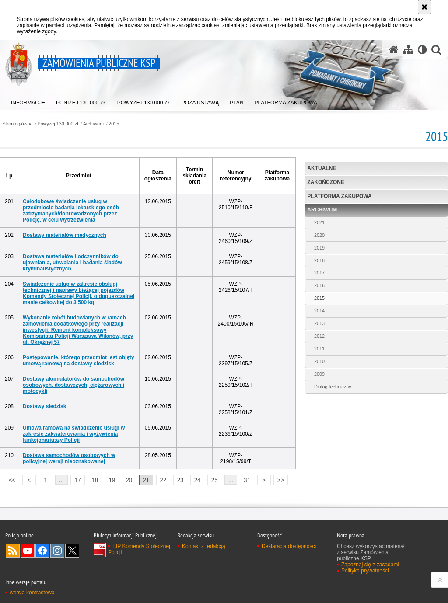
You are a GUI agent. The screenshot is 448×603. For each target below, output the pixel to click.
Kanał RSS (13, 551)
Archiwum (93, 123)
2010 (319, 361)
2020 (319, 235)
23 (180, 480)
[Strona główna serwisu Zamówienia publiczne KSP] (394, 49)
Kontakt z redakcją (203, 546)
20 (129, 480)
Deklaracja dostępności (289, 546)
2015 (113, 123)
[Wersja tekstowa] (422, 49)
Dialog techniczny (332, 386)
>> (278, 479)
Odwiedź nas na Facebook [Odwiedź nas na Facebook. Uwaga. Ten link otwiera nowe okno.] (42, 551)
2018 (319, 260)
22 (163, 480)
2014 (319, 310)
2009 (319, 374)
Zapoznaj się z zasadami (370, 564)
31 (247, 480)
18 (94, 480)
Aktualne (321, 168)
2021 (319, 222)
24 (197, 480)
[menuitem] (28, 100)
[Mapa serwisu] (408, 49)
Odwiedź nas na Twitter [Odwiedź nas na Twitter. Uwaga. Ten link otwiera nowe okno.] (72, 551)
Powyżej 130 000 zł (58, 123)
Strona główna (17, 123)
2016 (319, 285)
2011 (319, 348)
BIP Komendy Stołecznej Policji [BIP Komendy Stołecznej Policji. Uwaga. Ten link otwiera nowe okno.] (139, 549)
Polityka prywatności (365, 571)
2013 (319, 323)
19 (111, 480)
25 (214, 480)
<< (10, 479)
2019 (319, 247)
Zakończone (325, 182)
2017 (319, 272)
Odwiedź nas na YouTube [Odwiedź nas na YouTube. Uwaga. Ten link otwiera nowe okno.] (28, 551)
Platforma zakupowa (339, 196)
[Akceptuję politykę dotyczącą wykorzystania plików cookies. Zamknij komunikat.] (424, 7)
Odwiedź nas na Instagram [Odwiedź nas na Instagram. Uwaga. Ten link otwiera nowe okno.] (57, 551)
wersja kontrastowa (32, 592)
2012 (319, 336)
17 (77, 480)
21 (146, 480)
